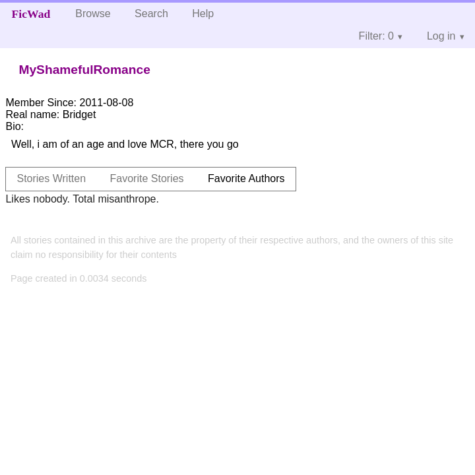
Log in (441, 36)
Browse (92, 13)
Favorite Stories (147, 178)
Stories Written (51, 178)
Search (151, 13)
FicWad (31, 13)
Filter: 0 (376, 36)
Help (203, 13)
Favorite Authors (246, 178)
